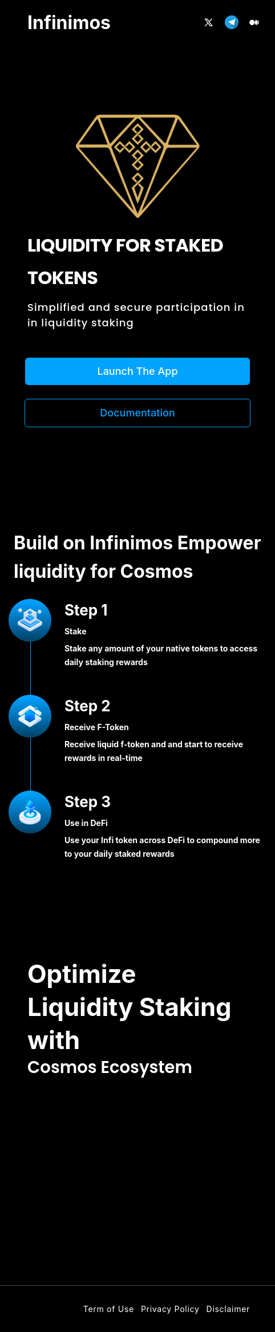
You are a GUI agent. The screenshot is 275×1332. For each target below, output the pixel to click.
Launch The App (137, 371)
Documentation (137, 413)
